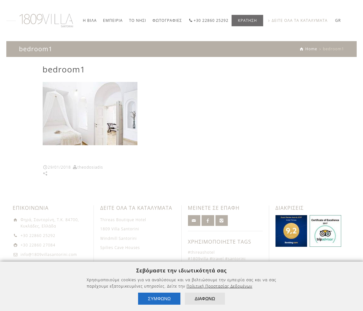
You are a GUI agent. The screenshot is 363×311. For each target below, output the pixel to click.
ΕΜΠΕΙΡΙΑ (113, 20)
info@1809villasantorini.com (49, 254)
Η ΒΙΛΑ (90, 20)
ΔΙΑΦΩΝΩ (205, 298)
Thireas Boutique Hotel (123, 219)
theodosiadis (90, 167)
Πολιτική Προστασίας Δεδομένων (219, 286)
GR (338, 20)
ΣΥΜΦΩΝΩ (159, 298)
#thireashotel (201, 252)
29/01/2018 (59, 167)
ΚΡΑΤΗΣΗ (247, 20)
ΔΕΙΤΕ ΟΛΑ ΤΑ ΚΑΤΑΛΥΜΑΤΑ (300, 20)
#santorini (235, 258)
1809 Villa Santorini (119, 229)
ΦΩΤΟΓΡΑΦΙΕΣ (167, 20)
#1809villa (198, 258)
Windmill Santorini (118, 238)
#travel (217, 258)
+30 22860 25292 (211, 20)
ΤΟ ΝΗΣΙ (137, 20)
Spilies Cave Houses (120, 247)
